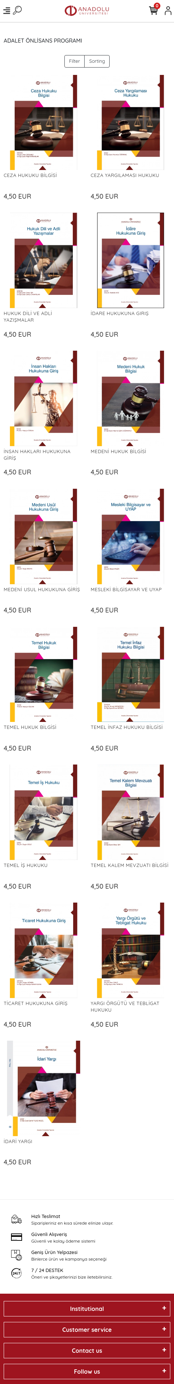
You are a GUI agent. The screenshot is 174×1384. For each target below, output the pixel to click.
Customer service (87, 1329)
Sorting (97, 61)
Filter (74, 61)
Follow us (87, 1371)
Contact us (87, 1350)
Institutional (87, 1308)
